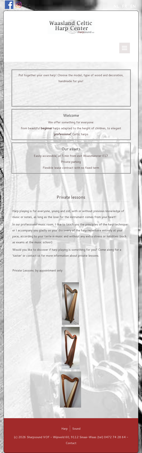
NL (116, 6)
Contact (71, 443)
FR (125, 6)
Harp (64, 428)
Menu (124, 48)
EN (133, 6)
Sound (76, 428)
